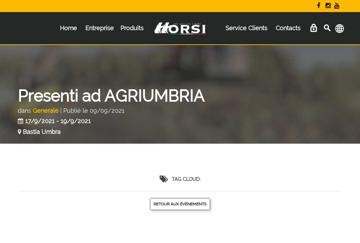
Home (68, 28)
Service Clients (246, 28)
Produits (132, 28)
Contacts (288, 28)
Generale (46, 110)
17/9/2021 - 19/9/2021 (58, 121)
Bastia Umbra (42, 131)
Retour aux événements (180, 204)
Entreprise (99, 28)
